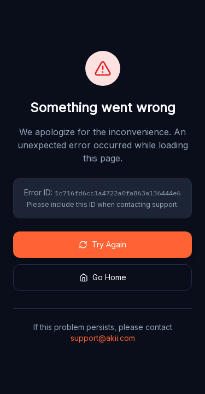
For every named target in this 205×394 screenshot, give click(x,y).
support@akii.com (103, 338)
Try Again (102, 244)
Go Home (102, 277)
